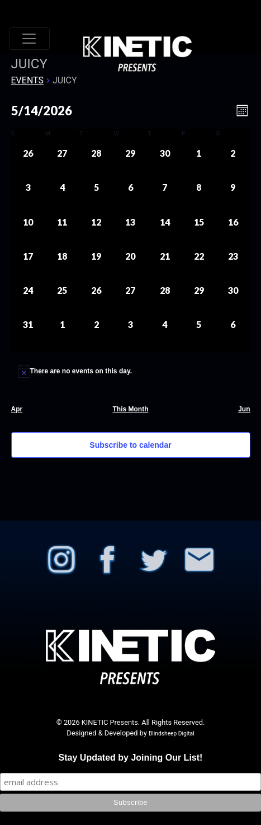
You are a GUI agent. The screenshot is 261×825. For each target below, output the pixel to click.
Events (27, 80)
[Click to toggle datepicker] (41, 110)
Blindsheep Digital (171, 733)
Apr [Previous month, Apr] (17, 409)
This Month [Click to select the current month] (131, 409)
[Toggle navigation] (29, 38)
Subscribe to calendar (130, 444)
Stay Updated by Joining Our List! (131, 757)
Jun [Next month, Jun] (244, 409)
